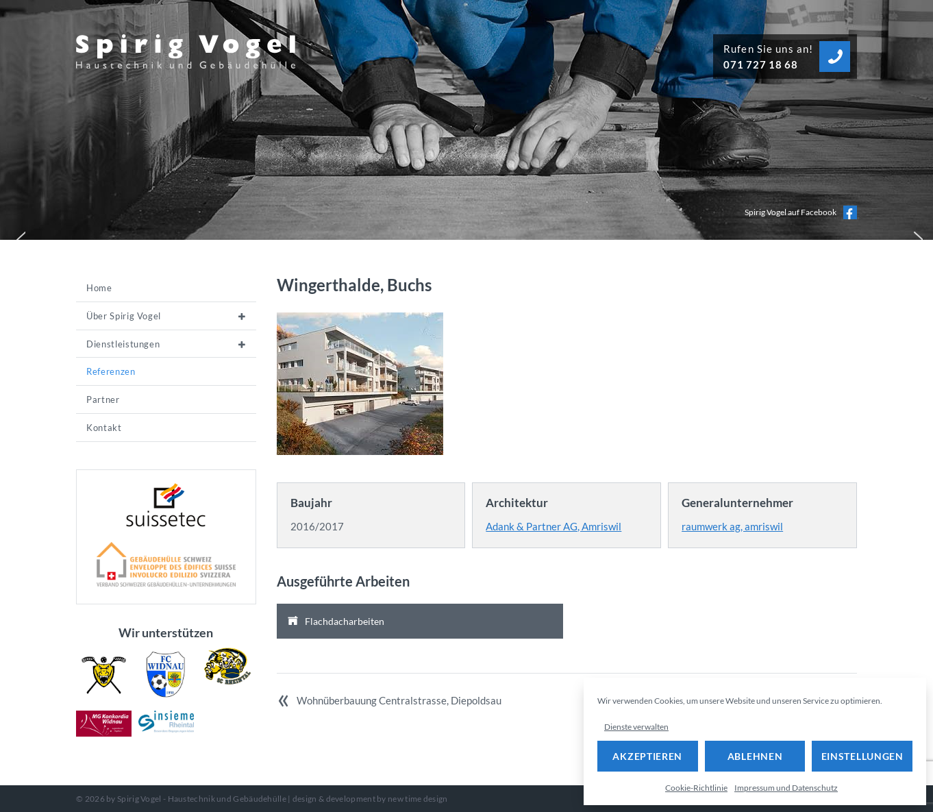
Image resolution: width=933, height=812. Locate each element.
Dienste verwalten (636, 727)
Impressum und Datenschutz (786, 788)
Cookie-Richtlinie (696, 788)
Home (99, 287)
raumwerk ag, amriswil (732, 526)
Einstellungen (862, 756)
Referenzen (111, 371)
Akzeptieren (647, 756)
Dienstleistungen (123, 344)
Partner (103, 399)
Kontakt (104, 427)
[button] (17, 236)
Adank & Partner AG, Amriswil (553, 526)
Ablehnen (755, 756)
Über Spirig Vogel (123, 315)
